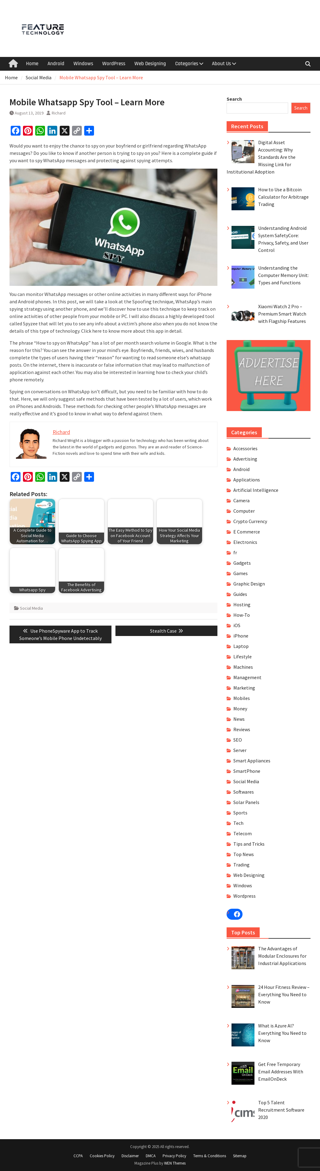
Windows (83, 63)
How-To (241, 615)
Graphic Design (249, 584)
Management (247, 677)
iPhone (240, 636)
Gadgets (242, 563)
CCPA (78, 1155)
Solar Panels (246, 802)
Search (234, 99)
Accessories (245, 448)
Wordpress (244, 896)
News (239, 719)
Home (32, 63)
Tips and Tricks (249, 844)
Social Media (31, 608)
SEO (237, 740)
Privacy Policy (174, 1155)
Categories (186, 63)
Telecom (242, 833)
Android (55, 63)
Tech (238, 823)
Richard (59, 113)
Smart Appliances (251, 761)
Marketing (244, 688)
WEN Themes (175, 1163)
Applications (246, 480)
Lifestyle (242, 656)
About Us (221, 63)
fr (235, 552)
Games (240, 573)
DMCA (151, 1155)
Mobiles (241, 698)
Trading (241, 865)
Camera (241, 500)
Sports (240, 813)
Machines (243, 667)
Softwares (243, 792)
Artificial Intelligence (255, 490)
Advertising (245, 459)
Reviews (241, 729)
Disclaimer (130, 1155)
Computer (244, 511)
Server (240, 750)
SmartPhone (246, 771)
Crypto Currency (250, 521)
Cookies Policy (102, 1155)
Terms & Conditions (209, 1155)
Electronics (245, 542)
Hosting (241, 604)
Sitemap (240, 1155)
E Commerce (246, 532)
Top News (243, 854)
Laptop (241, 646)
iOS (236, 625)
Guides (240, 594)
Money (240, 708)
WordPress (113, 63)
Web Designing (150, 63)
